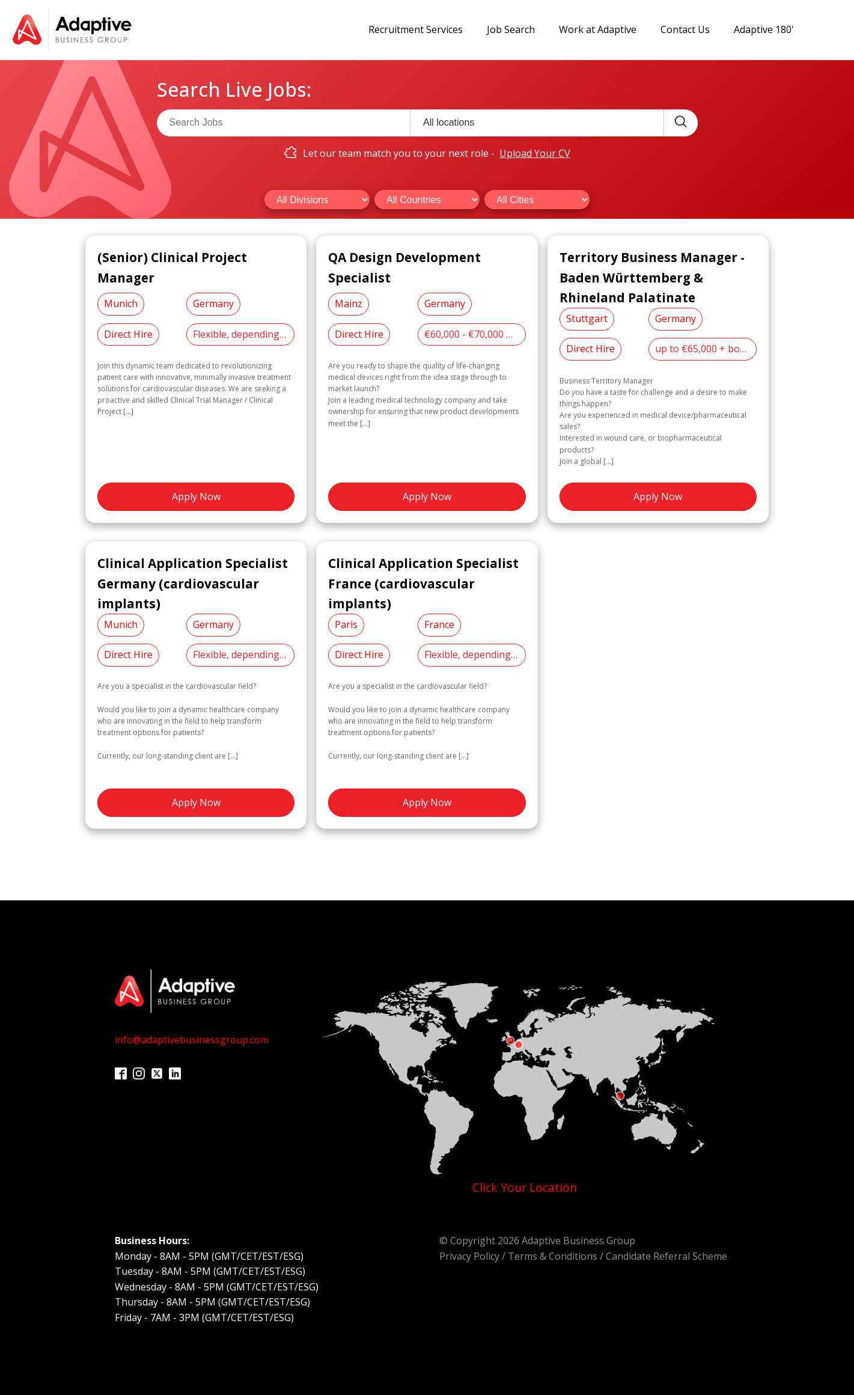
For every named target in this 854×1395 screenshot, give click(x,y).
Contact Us (685, 29)
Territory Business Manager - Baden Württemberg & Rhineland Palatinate (652, 277)
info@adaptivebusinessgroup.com (192, 1039)
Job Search (511, 29)
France (439, 624)
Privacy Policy (469, 1256)
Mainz (348, 303)
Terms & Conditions (552, 1256)
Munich (121, 303)
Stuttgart (587, 318)
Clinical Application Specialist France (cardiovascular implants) (423, 583)
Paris (346, 624)
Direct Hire (128, 334)
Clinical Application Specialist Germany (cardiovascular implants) (192, 583)
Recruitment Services (415, 29)
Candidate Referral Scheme (666, 1256)
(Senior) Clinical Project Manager (172, 267)
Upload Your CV (534, 153)
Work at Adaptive (597, 29)
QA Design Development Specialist (404, 267)
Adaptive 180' (764, 29)
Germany (213, 303)
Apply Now (196, 496)
